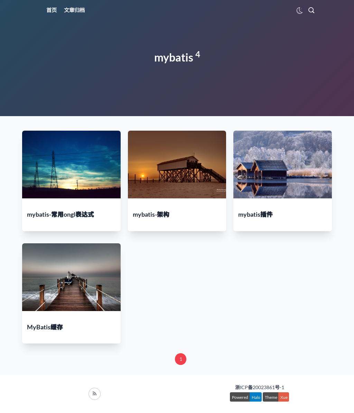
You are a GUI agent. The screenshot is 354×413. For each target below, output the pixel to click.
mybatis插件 (255, 214)
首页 (51, 10)
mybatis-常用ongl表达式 (60, 214)
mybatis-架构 (151, 214)
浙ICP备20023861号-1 (259, 387)
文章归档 (74, 10)
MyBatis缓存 (45, 327)
